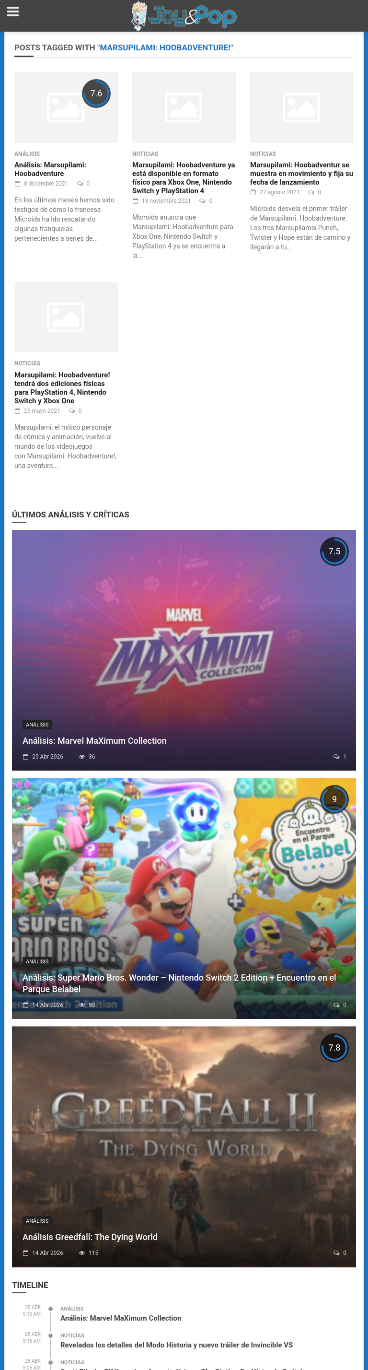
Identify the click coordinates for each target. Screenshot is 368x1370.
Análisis (27, 154)
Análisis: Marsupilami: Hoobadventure (50, 169)
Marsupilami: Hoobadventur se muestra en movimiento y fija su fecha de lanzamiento (301, 174)
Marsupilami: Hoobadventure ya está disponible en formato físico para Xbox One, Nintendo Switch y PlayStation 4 (183, 178)
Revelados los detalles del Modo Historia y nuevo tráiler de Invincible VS (176, 1345)
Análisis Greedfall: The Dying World (90, 1237)
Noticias (145, 154)
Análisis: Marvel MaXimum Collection (95, 741)
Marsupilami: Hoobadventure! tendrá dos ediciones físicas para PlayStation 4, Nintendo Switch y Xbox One (62, 388)
